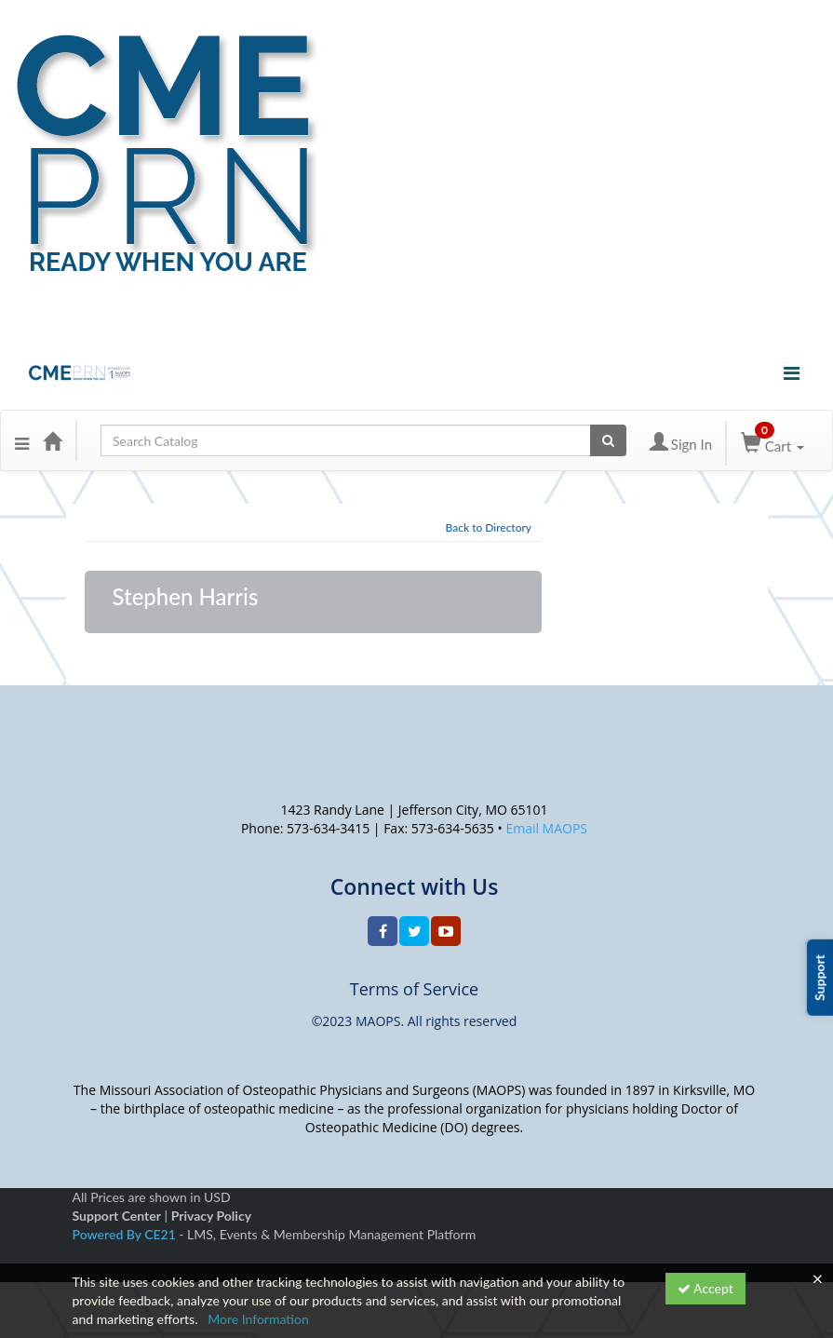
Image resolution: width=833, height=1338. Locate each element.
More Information (258, 1319)
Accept (705, 1288)
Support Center (117, 1215)
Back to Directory (488, 527)
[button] (22, 440)
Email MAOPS (546, 828)
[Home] (52, 440)
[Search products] (608, 440)
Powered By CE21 (126, 1234)
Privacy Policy (211, 1215)
